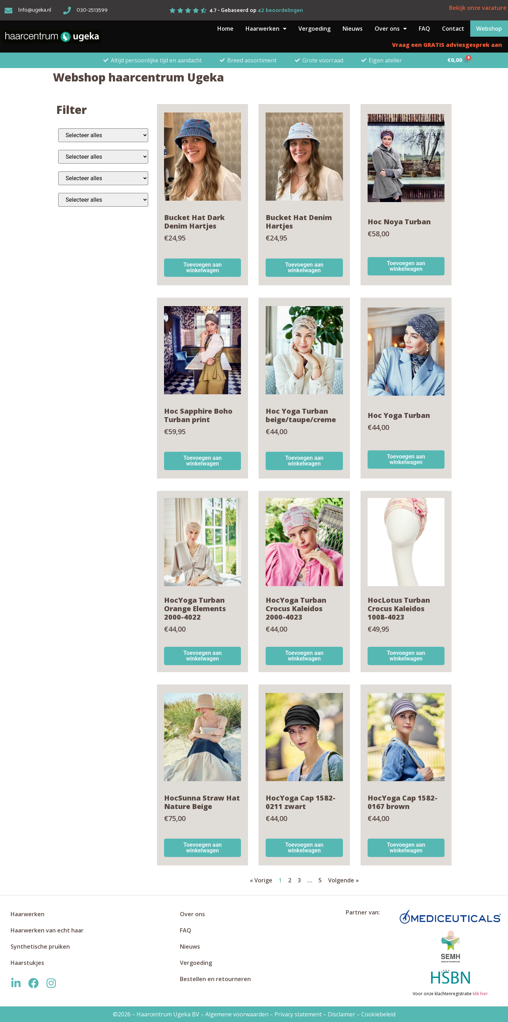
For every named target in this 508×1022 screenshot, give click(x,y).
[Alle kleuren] (103, 157)
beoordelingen (280, 10)
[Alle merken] (103, 200)
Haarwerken (266, 28)
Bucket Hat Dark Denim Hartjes (194, 222)
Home (225, 28)
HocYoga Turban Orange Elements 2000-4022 (195, 608)
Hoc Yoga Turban (399, 415)
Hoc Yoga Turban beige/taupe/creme (301, 415)
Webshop (489, 28)
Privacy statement (298, 1014)
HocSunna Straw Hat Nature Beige (202, 802)
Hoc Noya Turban (399, 221)
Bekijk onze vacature (478, 8)
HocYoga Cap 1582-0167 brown (402, 802)
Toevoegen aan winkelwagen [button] (202, 267)
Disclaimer (341, 1014)
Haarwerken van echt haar (47, 930)
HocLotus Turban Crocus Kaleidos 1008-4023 (399, 608)
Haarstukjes (27, 963)
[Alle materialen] (103, 178)
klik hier (480, 994)
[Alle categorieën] (103, 135)
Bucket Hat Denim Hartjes (299, 222)
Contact (453, 28)
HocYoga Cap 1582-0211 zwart (300, 802)
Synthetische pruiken (40, 946)
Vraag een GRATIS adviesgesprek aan (447, 45)
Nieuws (353, 28)
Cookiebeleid (378, 1014)
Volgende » (343, 880)
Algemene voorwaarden (236, 1014)
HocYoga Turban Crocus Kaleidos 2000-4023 (296, 608)
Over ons (391, 28)
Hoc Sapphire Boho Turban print (198, 415)
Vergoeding (314, 28)
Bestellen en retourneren (215, 979)
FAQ (424, 28)
